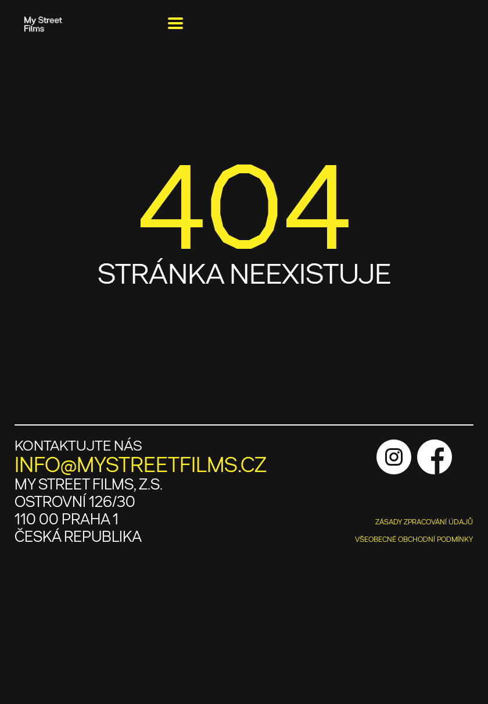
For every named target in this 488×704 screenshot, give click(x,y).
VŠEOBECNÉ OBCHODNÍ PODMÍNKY (414, 539)
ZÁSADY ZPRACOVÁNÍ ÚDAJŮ (424, 522)
